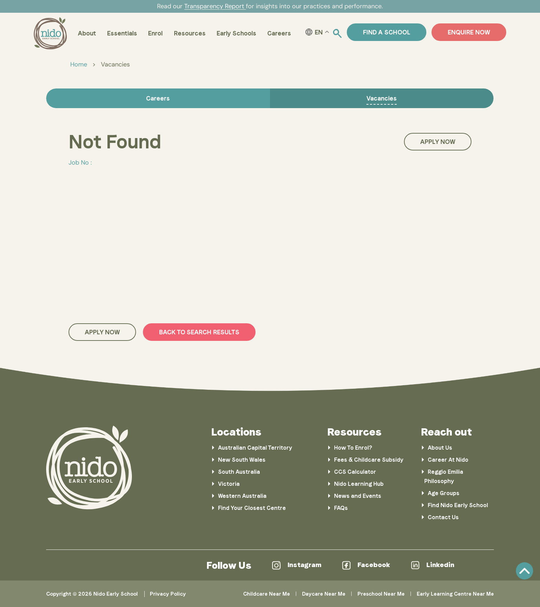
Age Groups (443, 493)
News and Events (357, 496)
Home (78, 64)
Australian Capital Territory (255, 447)
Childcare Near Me (266, 594)
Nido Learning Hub (359, 484)
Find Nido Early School (458, 505)
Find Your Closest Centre (252, 508)
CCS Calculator (355, 472)
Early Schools (236, 33)
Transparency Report (215, 6)
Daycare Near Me (323, 594)
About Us (440, 447)
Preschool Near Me (381, 594)
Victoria (229, 484)
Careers (279, 33)
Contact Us (443, 517)
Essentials (122, 33)
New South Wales (242, 460)
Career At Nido (448, 460)
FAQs (341, 508)
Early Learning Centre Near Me (455, 594)
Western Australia (242, 496)
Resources (190, 33)
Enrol (155, 33)
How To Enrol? (353, 447)
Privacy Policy (168, 594)
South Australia (239, 472)
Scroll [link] (524, 570)
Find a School (386, 32)
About (87, 33)
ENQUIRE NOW (469, 32)
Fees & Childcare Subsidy (368, 460)
